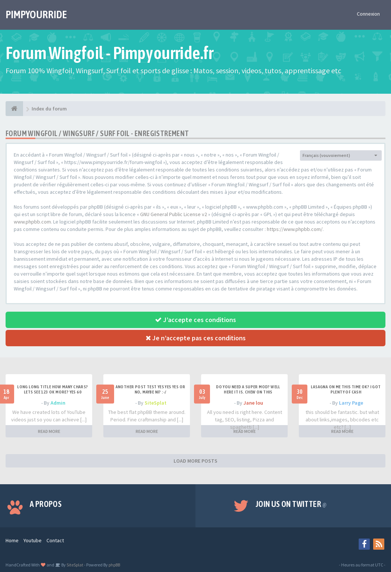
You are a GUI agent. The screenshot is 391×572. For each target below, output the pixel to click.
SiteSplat (156, 402)
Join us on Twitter (291, 504)
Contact (55, 540)
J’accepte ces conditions (195, 319)
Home (12, 540)
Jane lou (253, 402)
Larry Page (351, 402)
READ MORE (49, 431)
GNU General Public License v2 (173, 214)
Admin (58, 402)
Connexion (368, 13)
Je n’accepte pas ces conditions (196, 338)
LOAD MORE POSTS (195, 460)
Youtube (32, 540)
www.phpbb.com (32, 221)
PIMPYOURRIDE (36, 14)
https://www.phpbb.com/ (295, 229)
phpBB (114, 565)
